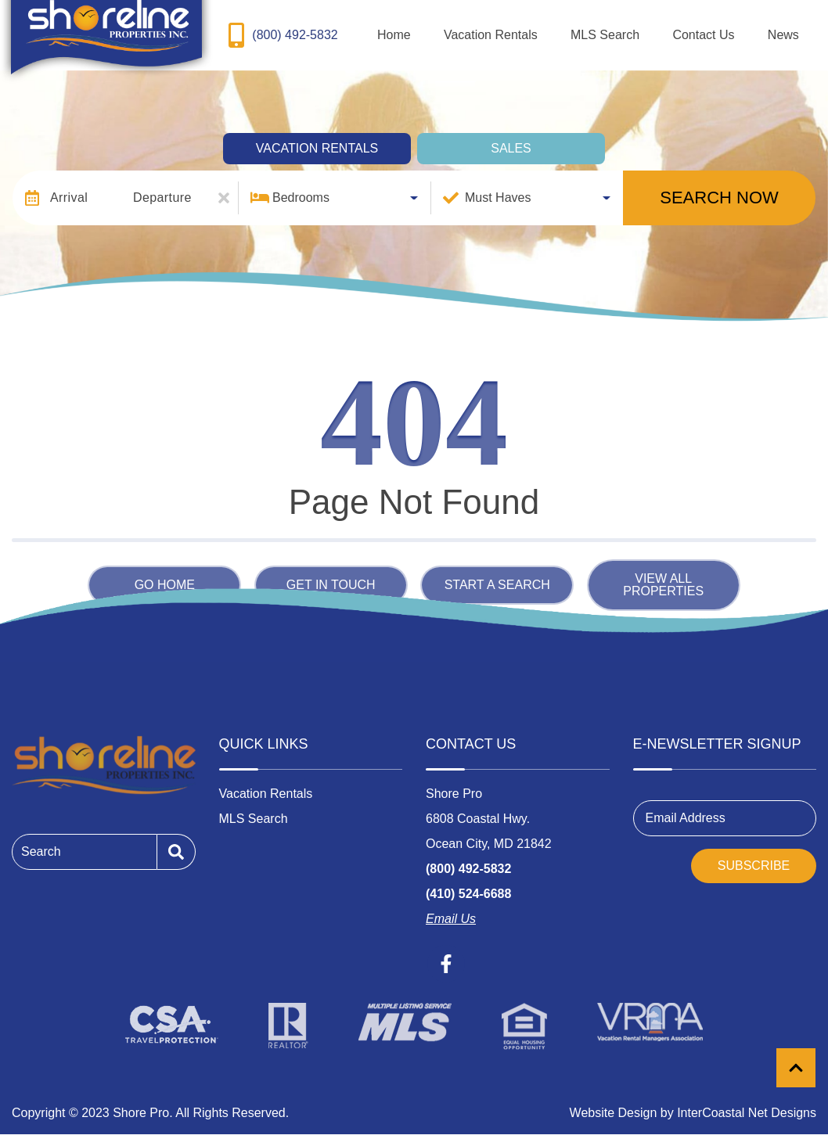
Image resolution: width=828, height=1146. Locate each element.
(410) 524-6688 (468, 882)
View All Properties (663, 574)
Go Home (165, 573)
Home (486, 29)
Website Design (613, 1101)
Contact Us (734, 29)
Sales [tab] (511, 137)
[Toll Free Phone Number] (280, 29)
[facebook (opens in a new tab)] (446, 953)
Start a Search (497, 573)
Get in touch (331, 573)
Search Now (719, 186)
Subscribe (754, 854)
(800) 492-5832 (468, 857)
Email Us (451, 907)
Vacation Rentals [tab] (317, 137)
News (793, 29)
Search (41, 840)
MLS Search (656, 29)
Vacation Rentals (563, 29)
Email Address (685, 807)
